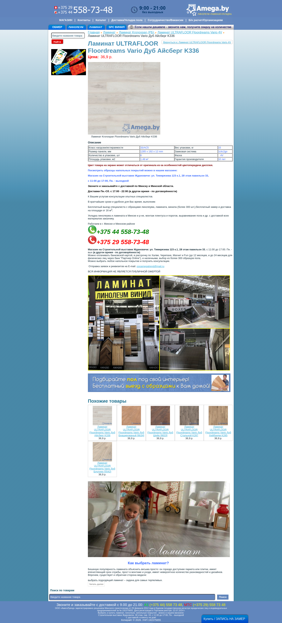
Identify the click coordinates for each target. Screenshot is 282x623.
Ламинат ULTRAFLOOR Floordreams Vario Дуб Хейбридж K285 (218, 431)
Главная (94, 32)
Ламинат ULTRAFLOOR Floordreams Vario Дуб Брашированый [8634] (131, 431)
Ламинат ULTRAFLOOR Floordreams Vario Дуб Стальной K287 (189, 431)
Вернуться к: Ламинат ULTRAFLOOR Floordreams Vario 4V (197, 42)
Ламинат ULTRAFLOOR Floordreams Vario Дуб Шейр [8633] (160, 431)
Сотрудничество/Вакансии (165, 20)
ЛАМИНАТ (95, 27)
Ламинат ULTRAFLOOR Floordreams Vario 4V (190, 32)
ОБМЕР (57, 27)
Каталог (101, 20)
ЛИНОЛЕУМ (76, 27)
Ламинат (109, 32)
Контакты (84, 20)
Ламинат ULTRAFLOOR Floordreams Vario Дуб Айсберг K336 (102, 431)
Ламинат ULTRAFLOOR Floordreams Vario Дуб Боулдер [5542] (102, 467)
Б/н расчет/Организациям (206, 20)
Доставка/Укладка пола (126, 20)
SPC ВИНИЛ (117, 27)
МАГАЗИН (65, 20)
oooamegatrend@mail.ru (150, 266)
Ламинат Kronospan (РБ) (137, 32)
